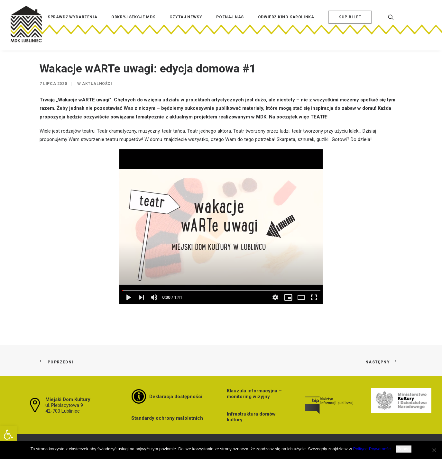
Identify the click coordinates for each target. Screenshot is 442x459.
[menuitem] (72, 27)
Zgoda (404, 448)
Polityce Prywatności (372, 448)
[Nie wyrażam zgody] (434, 450)
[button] (8, 434)
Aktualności (97, 83)
